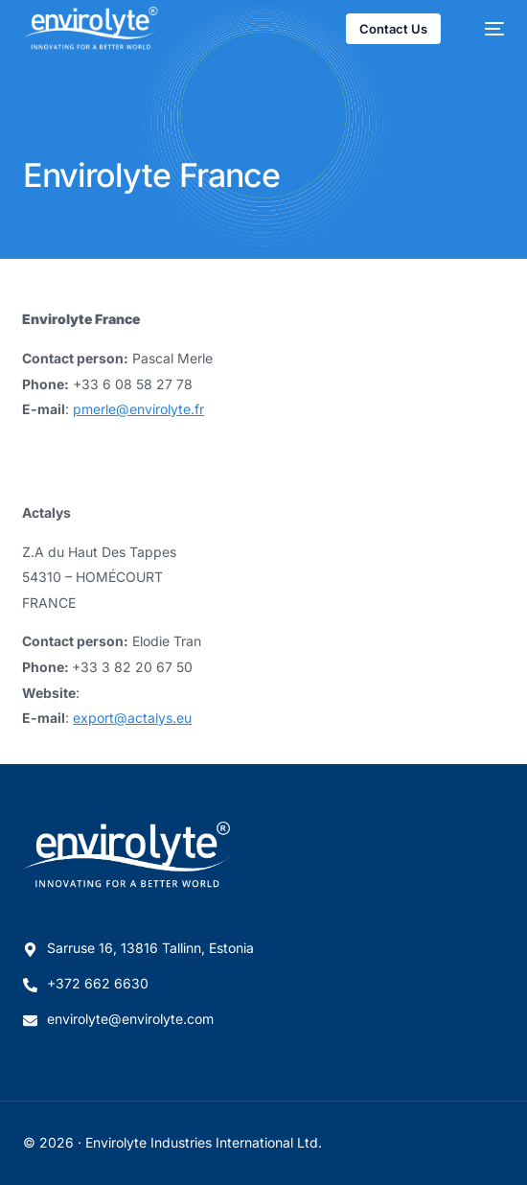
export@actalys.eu (132, 717)
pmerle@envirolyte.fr (138, 409)
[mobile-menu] (485, 29)
